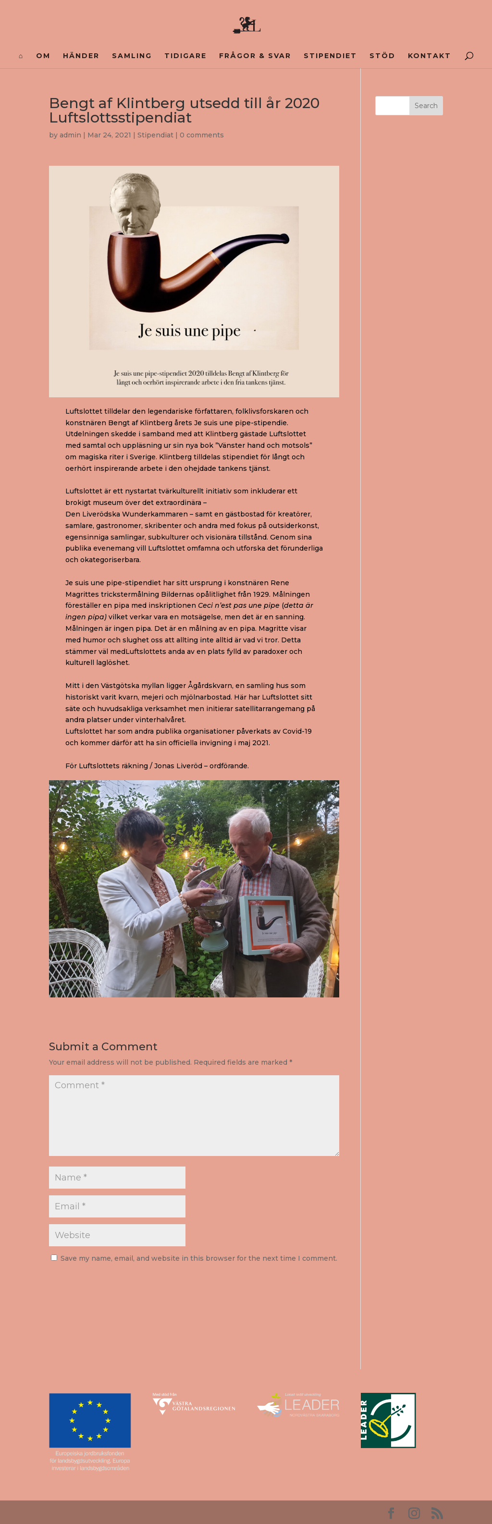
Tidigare (185, 56)
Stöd (382, 56)
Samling (132, 56)
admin (70, 135)
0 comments (202, 135)
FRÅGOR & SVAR (255, 56)
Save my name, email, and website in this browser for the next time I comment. (199, 1258)
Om (43, 56)
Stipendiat (155, 135)
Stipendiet (330, 56)
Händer (81, 56)
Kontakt (429, 56)
